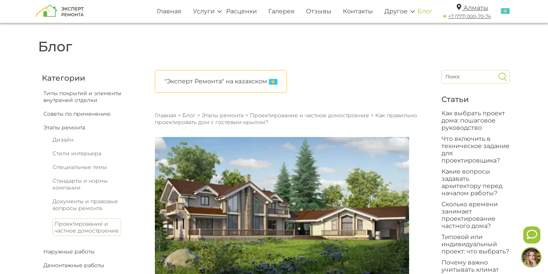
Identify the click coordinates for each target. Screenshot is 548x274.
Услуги (204, 11)
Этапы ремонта (223, 115)
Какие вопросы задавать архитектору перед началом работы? (471, 182)
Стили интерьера (77, 153)
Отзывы (318, 11)
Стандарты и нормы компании (80, 184)
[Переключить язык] (505, 11)
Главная (169, 11)
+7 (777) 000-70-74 (469, 16)
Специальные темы (80, 167)
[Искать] (503, 77)
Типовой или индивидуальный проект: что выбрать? (475, 244)
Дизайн (63, 139)
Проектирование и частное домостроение (86, 227)
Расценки (241, 11)
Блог (425, 11)
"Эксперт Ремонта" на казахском (220, 82)
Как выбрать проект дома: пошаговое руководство (473, 120)
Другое (396, 11)
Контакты (358, 11)
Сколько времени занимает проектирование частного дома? (469, 215)
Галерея (281, 11)
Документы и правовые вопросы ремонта (85, 205)
